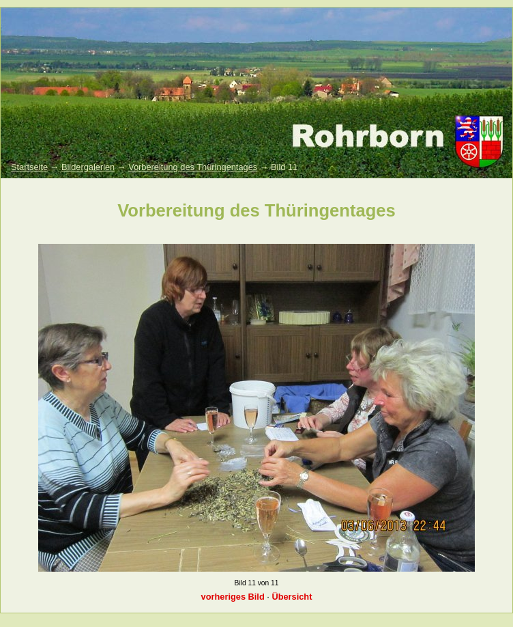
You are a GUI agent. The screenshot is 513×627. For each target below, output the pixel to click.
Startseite (29, 167)
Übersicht (292, 596)
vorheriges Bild (233, 596)
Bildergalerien (88, 167)
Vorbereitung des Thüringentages (192, 167)
